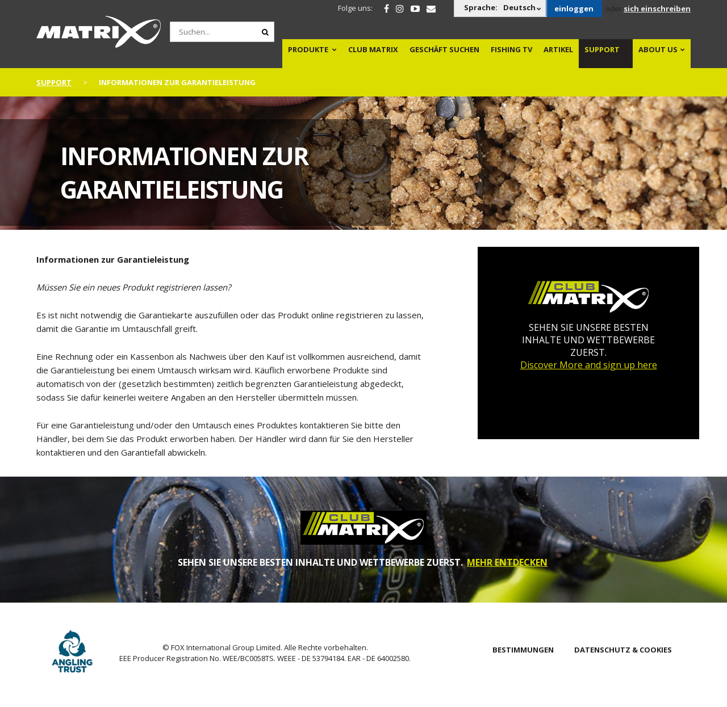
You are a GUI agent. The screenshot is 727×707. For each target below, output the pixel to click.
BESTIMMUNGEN (523, 650)
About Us (658, 49)
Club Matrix (373, 49)
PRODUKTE (308, 49)
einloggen (574, 8)
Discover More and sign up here (588, 365)
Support (602, 49)
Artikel (558, 49)
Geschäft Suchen (444, 49)
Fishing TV (511, 49)
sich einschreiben (657, 8)
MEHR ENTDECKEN (507, 562)
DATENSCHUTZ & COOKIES (623, 650)
